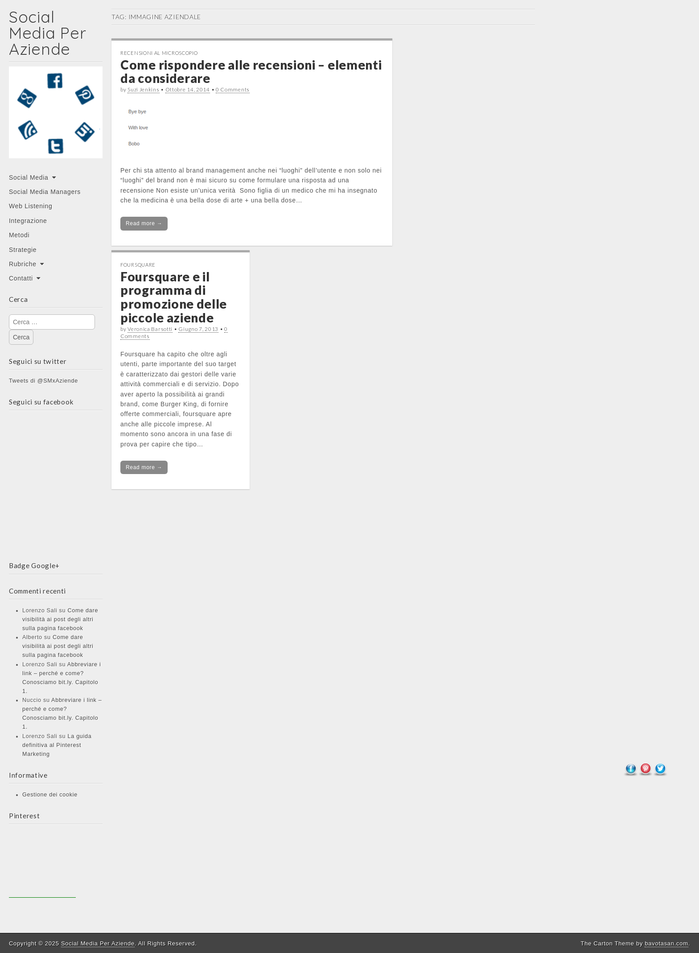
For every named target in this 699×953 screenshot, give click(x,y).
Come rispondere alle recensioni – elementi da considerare (251, 71)
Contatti (21, 278)
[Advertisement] (42, 864)
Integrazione (28, 220)
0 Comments (233, 89)
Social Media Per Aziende (47, 33)
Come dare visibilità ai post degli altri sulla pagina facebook (60, 619)
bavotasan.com (666, 943)
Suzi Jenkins (143, 89)
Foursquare (138, 265)
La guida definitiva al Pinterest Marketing (56, 745)
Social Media (29, 177)
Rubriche (23, 264)
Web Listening (31, 206)
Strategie (23, 249)
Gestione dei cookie (50, 795)
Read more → (144, 223)
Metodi (19, 235)
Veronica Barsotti (150, 329)
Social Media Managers (45, 191)
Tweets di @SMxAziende (43, 381)
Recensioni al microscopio (159, 53)
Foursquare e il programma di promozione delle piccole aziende (173, 297)
